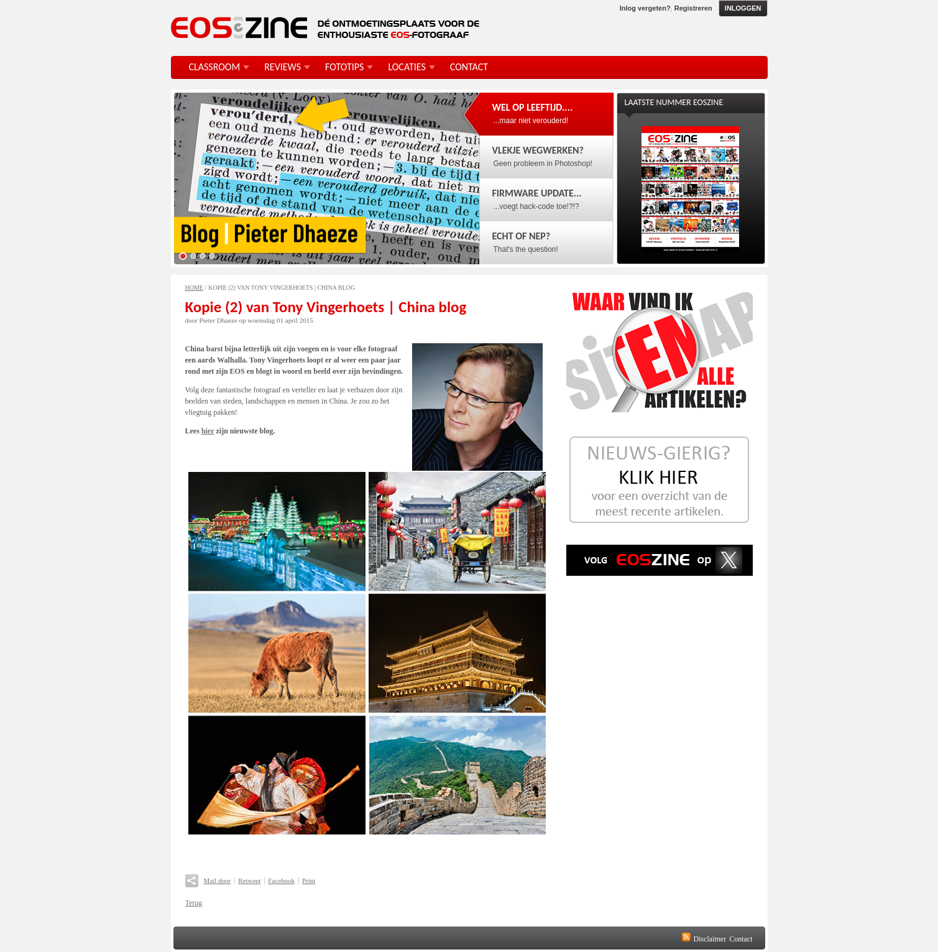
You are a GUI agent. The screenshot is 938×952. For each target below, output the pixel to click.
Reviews (282, 67)
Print (308, 880)
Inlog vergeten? (645, 8)
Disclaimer (710, 939)
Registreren (693, 8)
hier (207, 431)
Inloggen (743, 8)
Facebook (281, 880)
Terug (194, 903)
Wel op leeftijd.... (532, 107)
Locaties (406, 67)
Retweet (249, 880)
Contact (740, 939)
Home (194, 287)
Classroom (215, 67)
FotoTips (344, 67)
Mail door (217, 880)
